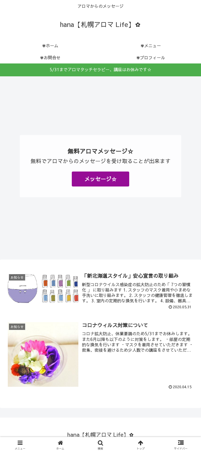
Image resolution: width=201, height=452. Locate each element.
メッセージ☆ (100, 179)
